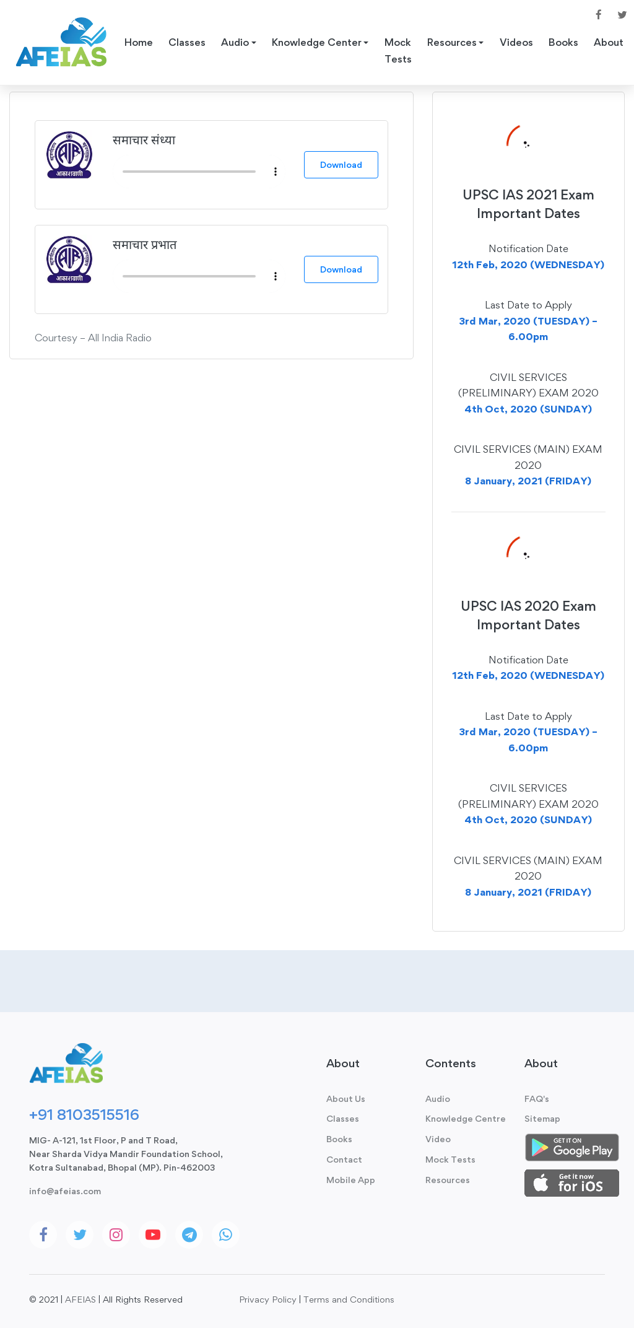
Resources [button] (453, 43)
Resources (447, 1179)
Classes (187, 43)
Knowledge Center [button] (317, 43)
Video (438, 1139)
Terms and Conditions (348, 1299)
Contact (344, 1159)
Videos (518, 43)
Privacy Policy (268, 1299)
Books (565, 43)
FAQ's (536, 1098)
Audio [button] (236, 43)
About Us (345, 1098)
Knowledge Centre (465, 1118)
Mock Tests (399, 51)
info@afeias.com (65, 1191)
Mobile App (350, 1179)
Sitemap (542, 1118)
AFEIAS (80, 1299)
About (611, 43)
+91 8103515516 (84, 1114)
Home (138, 43)
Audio (437, 1098)
